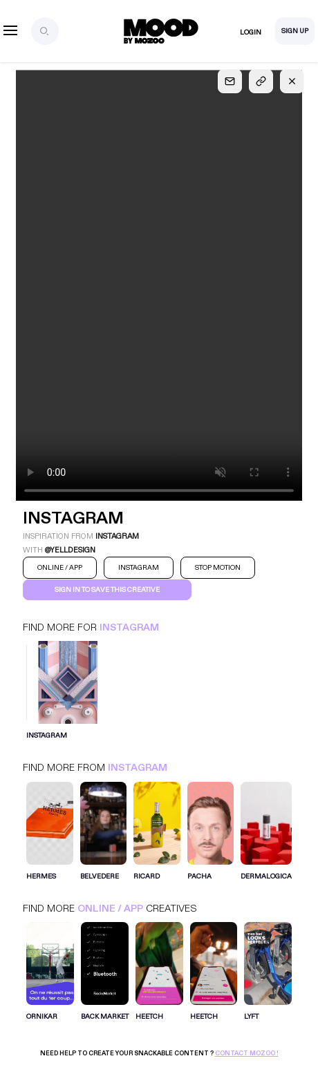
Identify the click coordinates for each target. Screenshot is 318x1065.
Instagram (129, 627)
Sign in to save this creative (107, 590)
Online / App (110, 908)
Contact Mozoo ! (247, 1053)
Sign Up (294, 31)
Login (250, 32)
